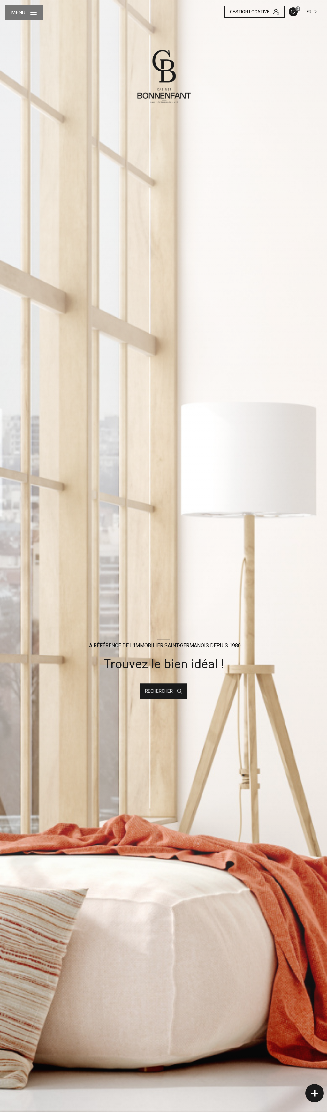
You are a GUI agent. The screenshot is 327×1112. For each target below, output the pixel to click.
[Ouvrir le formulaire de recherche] (163, 691)
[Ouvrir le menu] (24, 12)
